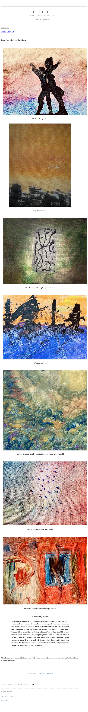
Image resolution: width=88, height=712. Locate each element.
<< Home (4, 700)
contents (41, 673)
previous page (32, 673)
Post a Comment (8, 696)
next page (49, 673)
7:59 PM (26, 684)
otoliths (44, 12)
